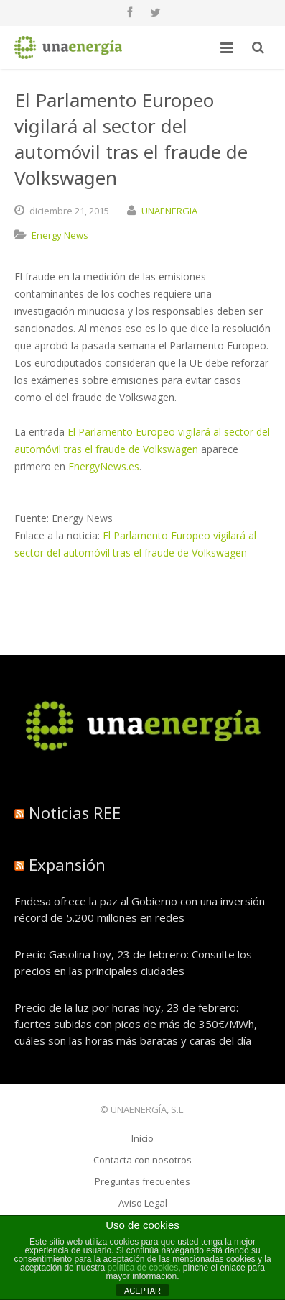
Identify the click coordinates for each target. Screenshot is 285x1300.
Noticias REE (75, 812)
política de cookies (142, 1268)
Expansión (67, 864)
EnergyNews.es (103, 466)
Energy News (60, 235)
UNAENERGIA (169, 210)
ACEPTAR (142, 1290)
